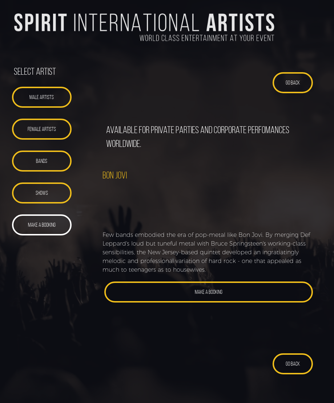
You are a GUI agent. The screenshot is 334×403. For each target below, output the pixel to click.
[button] (42, 97)
